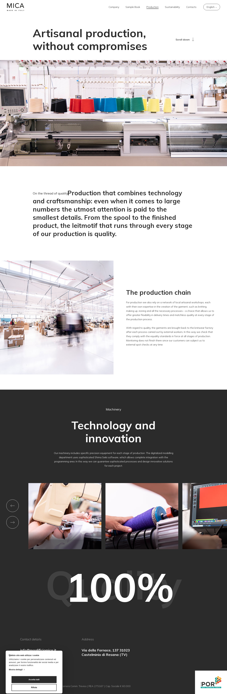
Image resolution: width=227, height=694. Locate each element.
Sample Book (132, 7)
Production (152, 7)
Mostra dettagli (16, 649)
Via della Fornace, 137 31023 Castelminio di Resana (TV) (106, 652)
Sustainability (172, 7)
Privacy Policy (27, 686)
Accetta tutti (34, 659)
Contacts (191, 7)
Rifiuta (34, 667)
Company (114, 7)
